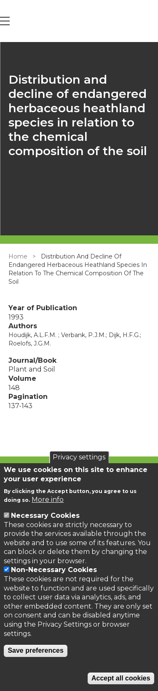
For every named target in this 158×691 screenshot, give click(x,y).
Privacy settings (79, 457)
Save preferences (36, 650)
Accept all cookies (120, 678)
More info (48, 500)
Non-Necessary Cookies (54, 570)
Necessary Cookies (45, 516)
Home (17, 256)
